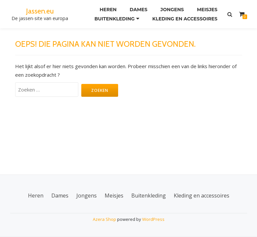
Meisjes (207, 10)
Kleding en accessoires (185, 19)
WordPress (153, 219)
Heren (108, 10)
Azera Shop (104, 219)
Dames (138, 10)
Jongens (172, 10)
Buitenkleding (114, 19)
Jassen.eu (40, 11)
